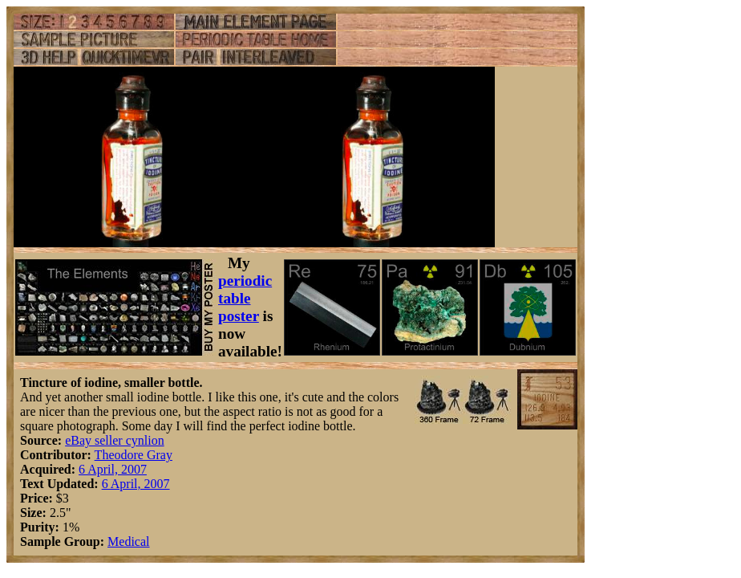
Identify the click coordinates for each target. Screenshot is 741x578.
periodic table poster (245, 298)
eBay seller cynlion (114, 440)
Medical (128, 541)
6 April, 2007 (113, 469)
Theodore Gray (133, 455)
